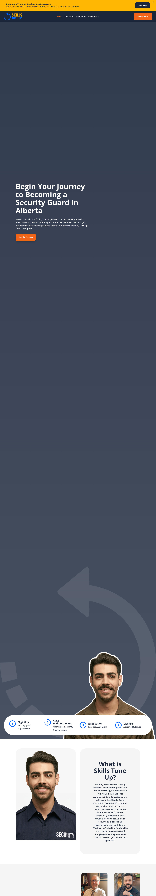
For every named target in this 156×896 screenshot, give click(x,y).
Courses (68, 17)
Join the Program (26, 237)
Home (59, 17)
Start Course (143, 16)
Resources (92, 17)
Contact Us (81, 17)
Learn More (142, 5)
